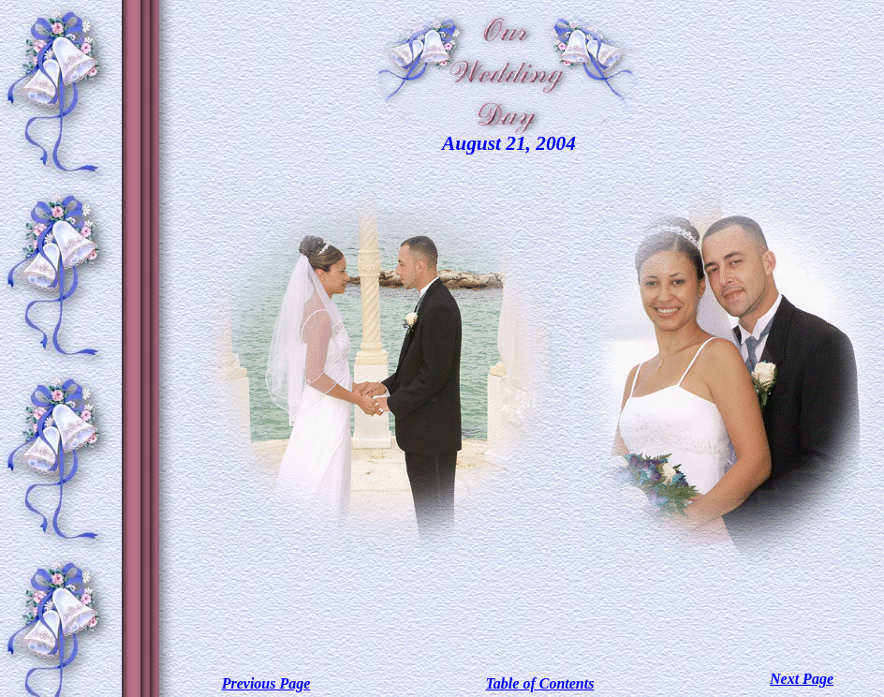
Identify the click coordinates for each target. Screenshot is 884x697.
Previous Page (266, 683)
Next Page (801, 679)
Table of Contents (540, 683)
